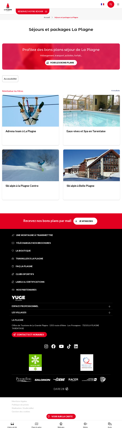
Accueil (48, 17)
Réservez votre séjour (32, 11)
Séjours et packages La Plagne (66, 17)
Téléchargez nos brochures (31, 243)
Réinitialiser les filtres (12, 91)
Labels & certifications (28, 282)
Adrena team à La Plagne (21, 131)
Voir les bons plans (62, 62)
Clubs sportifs (23, 274)
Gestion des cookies (21, 411)
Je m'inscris (86, 221)
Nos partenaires (24, 289)
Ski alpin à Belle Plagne (80, 185)
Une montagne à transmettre (32, 235)
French (102, 4)
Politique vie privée (20, 404)
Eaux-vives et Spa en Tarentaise (86, 131)
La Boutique (21, 250)
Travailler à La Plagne (27, 258)
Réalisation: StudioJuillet (23, 408)
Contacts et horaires (30, 334)
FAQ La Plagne (22, 266)
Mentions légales (19, 401)
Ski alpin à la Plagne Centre (22, 185)
